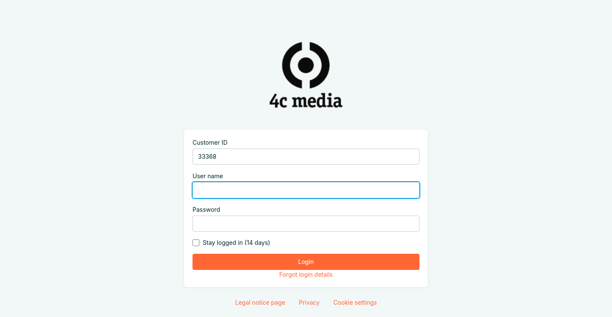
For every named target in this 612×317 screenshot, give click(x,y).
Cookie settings (355, 302)
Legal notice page (260, 302)
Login (306, 261)
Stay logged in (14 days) (236, 242)
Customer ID (210, 142)
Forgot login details (306, 274)
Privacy (309, 302)
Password (206, 209)
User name (208, 176)
